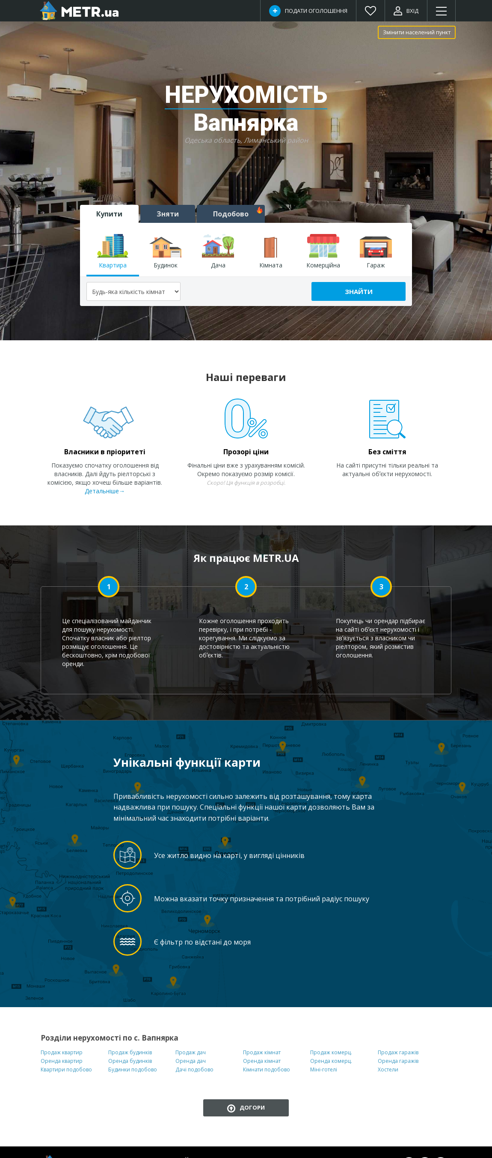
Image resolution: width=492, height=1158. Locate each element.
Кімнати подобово (266, 1069)
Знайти (359, 291)
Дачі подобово (194, 1069)
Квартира (113, 251)
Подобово (238, 213)
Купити (109, 214)
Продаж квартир (62, 1052)
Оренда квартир (62, 1061)
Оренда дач (190, 1061)
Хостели (388, 1069)
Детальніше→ (105, 491)
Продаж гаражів (398, 1052)
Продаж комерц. (331, 1052)
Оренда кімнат (262, 1061)
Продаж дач (190, 1052)
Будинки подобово (132, 1069)
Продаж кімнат (262, 1052)
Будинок (165, 251)
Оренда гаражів (398, 1061)
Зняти (168, 214)
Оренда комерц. (331, 1061)
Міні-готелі (323, 1069)
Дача (218, 251)
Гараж (376, 251)
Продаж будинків (130, 1052)
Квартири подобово (66, 1069)
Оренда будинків (130, 1061)
